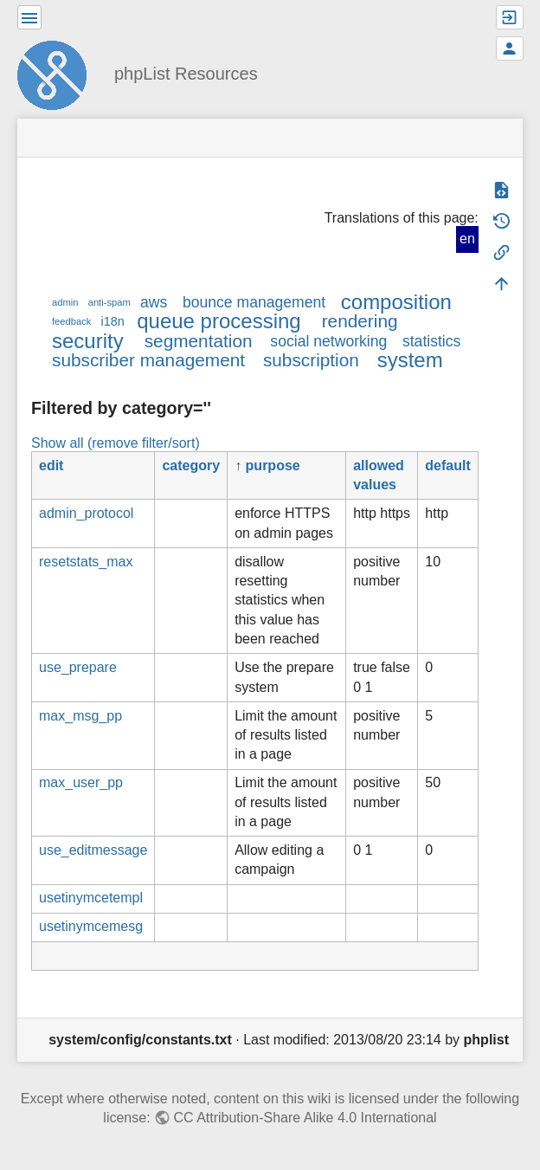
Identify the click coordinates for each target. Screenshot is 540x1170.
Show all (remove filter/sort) (115, 443)
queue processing (218, 321)
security (88, 340)
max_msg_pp (80, 715)
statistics (431, 341)
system (410, 360)
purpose (273, 465)
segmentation (199, 341)
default (447, 465)
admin (65, 302)
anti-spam (109, 302)
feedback (71, 321)
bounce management (254, 302)
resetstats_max (85, 561)
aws (153, 302)
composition (396, 302)
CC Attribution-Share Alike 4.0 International (304, 1117)
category (191, 465)
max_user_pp (81, 782)
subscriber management (148, 360)
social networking (328, 341)
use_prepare (78, 667)
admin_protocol (86, 513)
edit (51, 465)
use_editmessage (93, 850)
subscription (311, 360)
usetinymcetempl (91, 897)
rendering (360, 321)
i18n (113, 321)
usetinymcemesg (91, 926)
